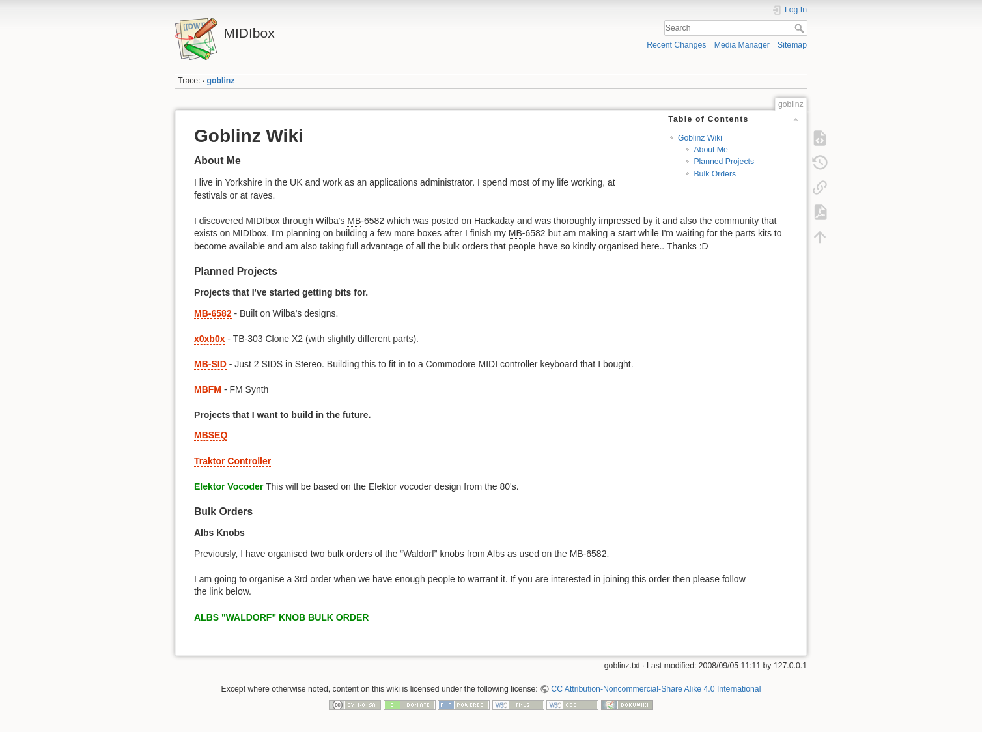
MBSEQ (210, 435)
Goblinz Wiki (700, 138)
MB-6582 (213, 313)
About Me (710, 149)
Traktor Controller (232, 461)
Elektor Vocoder (228, 486)
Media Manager (742, 44)
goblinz (221, 80)
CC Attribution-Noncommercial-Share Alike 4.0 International (656, 689)
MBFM (207, 389)
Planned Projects (724, 161)
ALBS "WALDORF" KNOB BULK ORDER (281, 617)
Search (800, 28)
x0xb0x (209, 338)
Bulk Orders (715, 173)
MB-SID (210, 364)
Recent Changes (676, 44)
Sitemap (792, 44)
